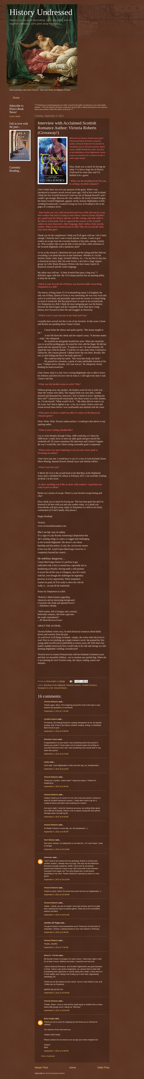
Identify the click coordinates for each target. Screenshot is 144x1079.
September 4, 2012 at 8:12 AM (56, 754)
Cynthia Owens (50, 719)
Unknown (48, 857)
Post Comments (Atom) (55, 1073)
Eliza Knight (49, 1019)
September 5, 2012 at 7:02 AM (56, 947)
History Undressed (40, 12)
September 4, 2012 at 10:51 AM (56, 915)
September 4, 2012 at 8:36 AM (56, 786)
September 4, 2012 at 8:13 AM (56, 769)
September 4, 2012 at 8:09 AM (56, 731)
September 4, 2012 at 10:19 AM (56, 849)
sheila (46, 762)
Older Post (103, 1067)
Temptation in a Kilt (45, 688)
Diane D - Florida (51, 955)
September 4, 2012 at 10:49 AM (56, 895)
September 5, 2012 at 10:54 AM (56, 993)
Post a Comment (48, 1056)
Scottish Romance (89, 685)
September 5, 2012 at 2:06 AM (56, 932)
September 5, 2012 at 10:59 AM (56, 1010)
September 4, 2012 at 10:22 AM (56, 879)
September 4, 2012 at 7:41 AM (56, 711)
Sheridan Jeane (50, 739)
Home (16, 97)
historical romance (73, 685)
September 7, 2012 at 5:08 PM (56, 1051)
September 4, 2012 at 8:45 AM (56, 832)
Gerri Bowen (49, 840)
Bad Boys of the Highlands (54, 685)
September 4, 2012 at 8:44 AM (56, 817)
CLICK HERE (14, 116)
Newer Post (41, 1067)
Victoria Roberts (60, 688)
